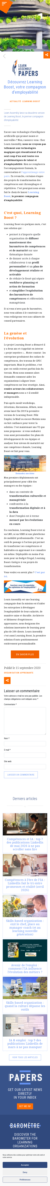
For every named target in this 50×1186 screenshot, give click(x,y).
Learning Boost (31, 101)
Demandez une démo (25, 473)
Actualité (15, 101)
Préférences (25, 1180)
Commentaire (10, 704)
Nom (6, 738)
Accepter (25, 1165)
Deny (25, 1172)
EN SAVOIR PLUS (25, 654)
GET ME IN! (25, 1106)
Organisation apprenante (18, 673)
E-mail (7, 750)
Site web (7, 761)
